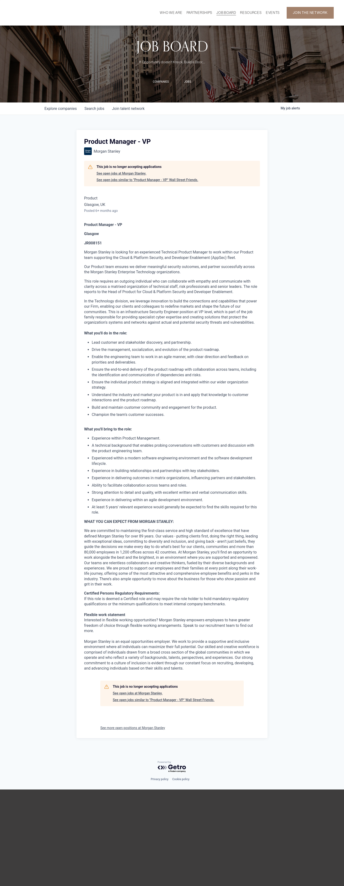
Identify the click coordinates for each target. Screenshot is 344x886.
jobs (94, 108)
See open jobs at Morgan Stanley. (121, 173)
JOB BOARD (226, 13)
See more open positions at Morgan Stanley (132, 728)
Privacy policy (159, 779)
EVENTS (273, 13)
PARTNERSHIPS (200, 13)
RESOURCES (251, 13)
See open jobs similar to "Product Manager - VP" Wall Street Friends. (147, 180)
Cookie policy (180, 779)
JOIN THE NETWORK (310, 13)
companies (60, 108)
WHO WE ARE (171, 13)
